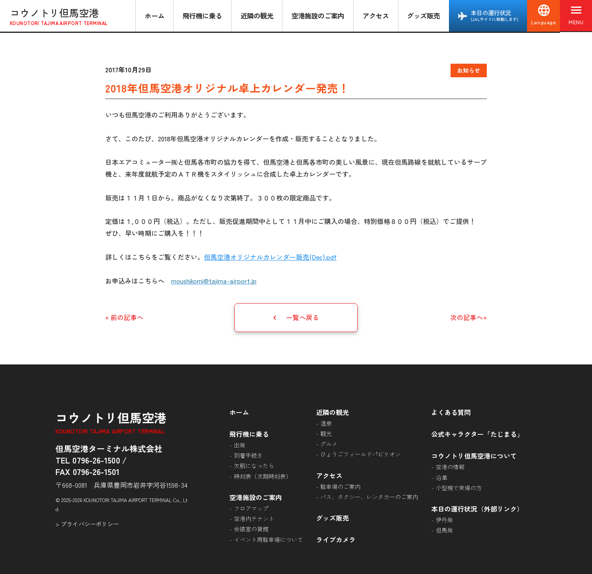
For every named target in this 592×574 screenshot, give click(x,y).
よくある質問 (451, 412)
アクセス (375, 16)
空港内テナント (254, 518)
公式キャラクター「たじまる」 (477, 433)
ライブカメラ (336, 539)
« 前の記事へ (124, 317)
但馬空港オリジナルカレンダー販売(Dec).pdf (270, 257)
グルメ (329, 443)
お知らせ (468, 70)
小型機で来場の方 (459, 487)
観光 (326, 433)
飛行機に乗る (201, 16)
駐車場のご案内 (340, 486)
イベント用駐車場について (268, 538)
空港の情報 (450, 466)
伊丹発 (444, 519)
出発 (239, 444)
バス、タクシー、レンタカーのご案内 (369, 496)
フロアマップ (251, 507)
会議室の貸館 (251, 528)
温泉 (326, 423)
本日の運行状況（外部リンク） (477, 508)
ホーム (154, 16)
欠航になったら (254, 465)
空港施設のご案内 (317, 16)
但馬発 (444, 529)
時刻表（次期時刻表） (262, 475)
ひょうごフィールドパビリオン (360, 454)
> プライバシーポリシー (87, 523)
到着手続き (248, 455)
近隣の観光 (256, 16)
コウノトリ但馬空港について (474, 455)
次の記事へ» (468, 317)
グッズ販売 (422, 16)
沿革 (441, 476)
